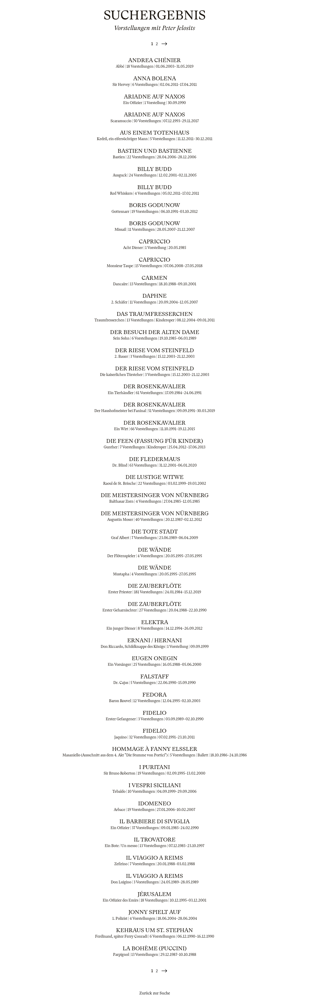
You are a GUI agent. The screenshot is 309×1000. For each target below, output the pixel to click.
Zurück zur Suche (154, 993)
